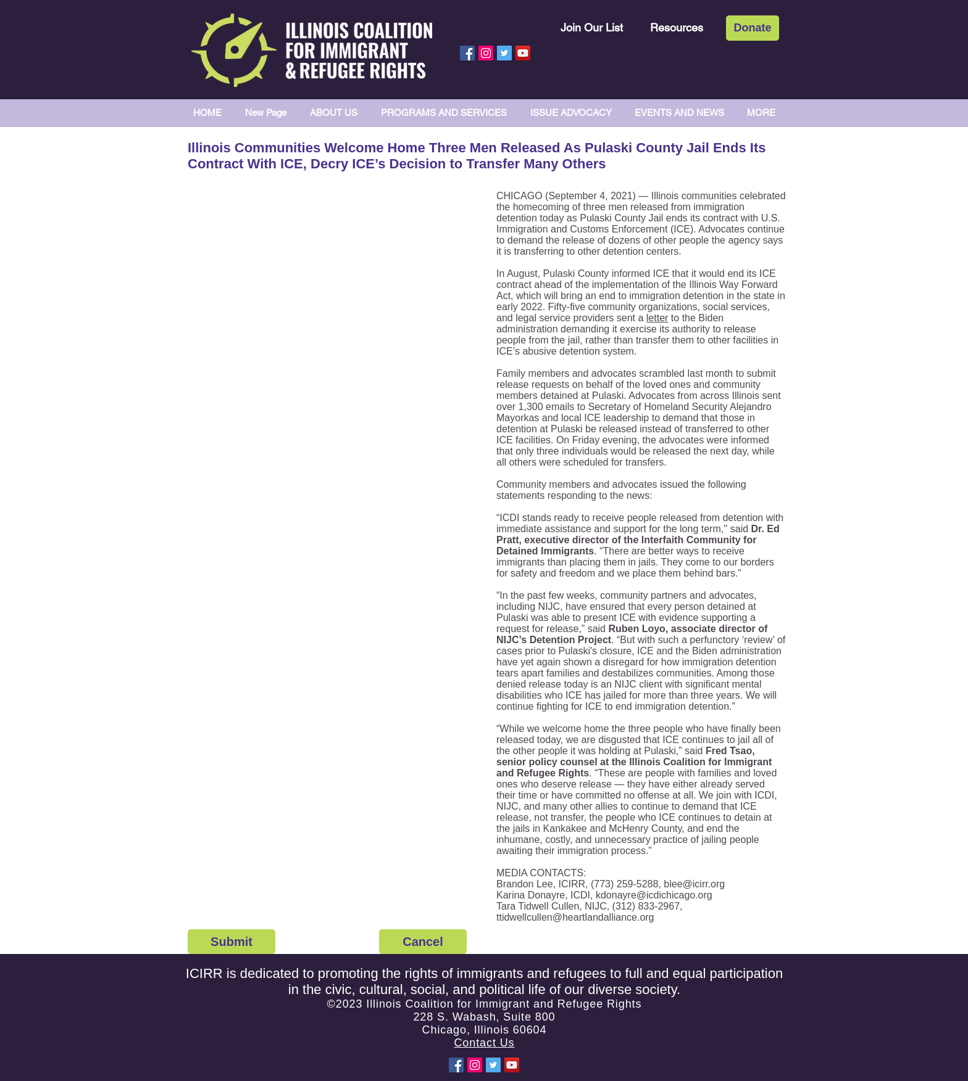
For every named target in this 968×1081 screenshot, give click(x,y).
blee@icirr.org (694, 884)
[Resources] (676, 27)
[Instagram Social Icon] (485, 53)
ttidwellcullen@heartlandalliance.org (575, 917)
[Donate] (752, 28)
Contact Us (484, 1043)
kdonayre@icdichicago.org (654, 895)
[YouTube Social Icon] (522, 53)
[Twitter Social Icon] (504, 53)
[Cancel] (423, 941)
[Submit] (231, 941)
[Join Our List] (592, 27)
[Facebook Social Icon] (467, 53)
